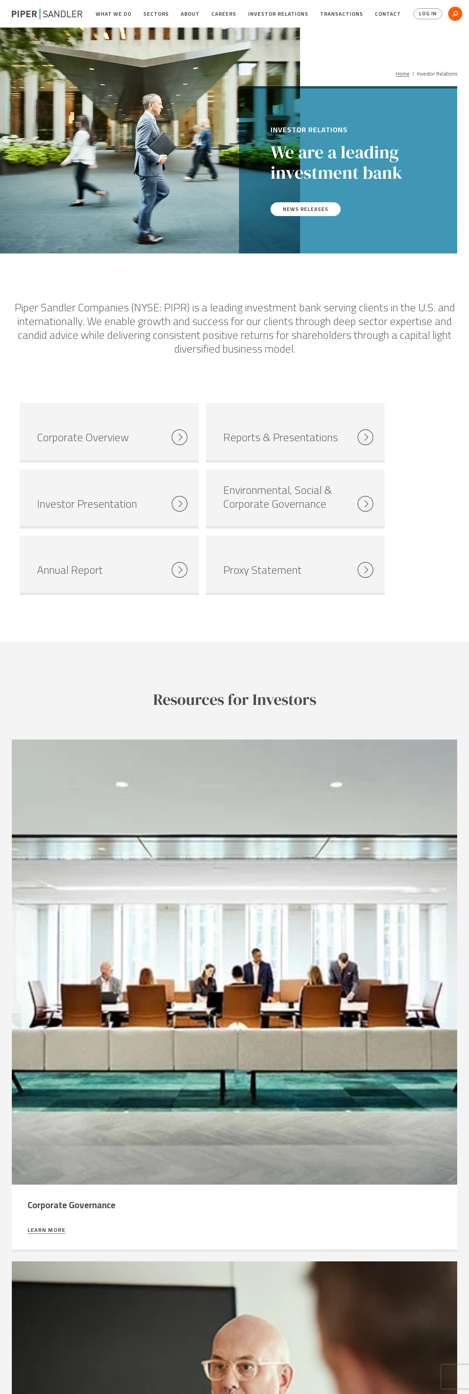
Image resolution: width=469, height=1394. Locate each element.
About (190, 13)
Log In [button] (426, 14)
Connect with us (51, 1301)
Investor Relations (278, 13)
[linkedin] (47, 1378)
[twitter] (30, 1378)
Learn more (46, 893)
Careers (223, 13)
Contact (388, 13)
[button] (114, 14)
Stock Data (120, 1377)
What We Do (114, 13)
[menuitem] (114, 14)
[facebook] (15, 1378)
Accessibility (226, 1377)
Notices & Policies (172, 1377)
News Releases (306, 209)
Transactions (341, 13)
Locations (81, 1377)
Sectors (156, 13)
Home (403, 74)
